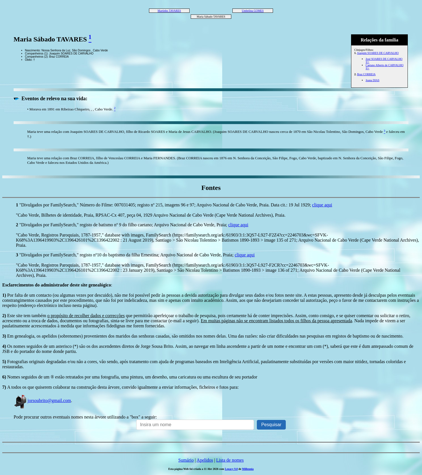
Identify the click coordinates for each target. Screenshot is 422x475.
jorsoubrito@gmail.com (42, 400)
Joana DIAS (372, 80)
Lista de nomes (230, 460)
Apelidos (205, 460)
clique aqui (322, 204)
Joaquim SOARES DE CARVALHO (378, 53)
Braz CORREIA (366, 74)
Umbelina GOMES (253, 10)
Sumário (186, 460)
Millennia (248, 468)
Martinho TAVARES (169, 10)
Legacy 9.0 (231, 468)
